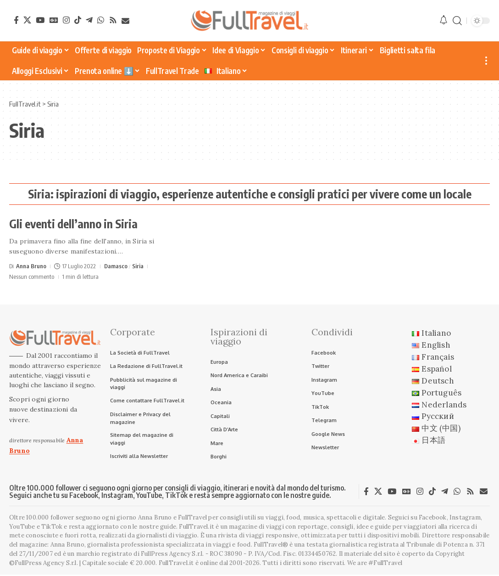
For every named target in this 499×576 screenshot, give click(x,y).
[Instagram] (66, 20)
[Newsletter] (125, 21)
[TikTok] (77, 20)
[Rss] (113, 20)
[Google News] (54, 20)
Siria (138, 266)
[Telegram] (89, 20)
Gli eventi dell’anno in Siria (73, 223)
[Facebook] (16, 20)
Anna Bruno (31, 266)
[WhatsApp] (100, 20)
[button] (457, 21)
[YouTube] (40, 20)
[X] (27, 20)
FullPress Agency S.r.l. (172, 555)
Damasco (116, 266)
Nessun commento (31, 276)
